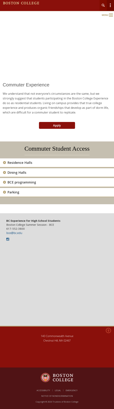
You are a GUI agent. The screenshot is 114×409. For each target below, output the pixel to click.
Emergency (72, 390)
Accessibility (43, 390)
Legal (58, 390)
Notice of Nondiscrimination (57, 396)
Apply (57, 125)
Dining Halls (16, 172)
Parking (13, 192)
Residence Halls (19, 163)
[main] (57, 145)
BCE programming (21, 182)
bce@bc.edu (14, 233)
